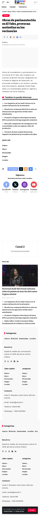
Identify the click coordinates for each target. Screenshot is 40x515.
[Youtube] (34, 187)
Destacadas (23, 339)
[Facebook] (6, 187)
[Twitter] (15, 187)
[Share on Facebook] (7, 37)
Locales (33, 339)
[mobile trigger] (4, 2)
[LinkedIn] (18, 361)
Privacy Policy (8, 511)
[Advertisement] (20, 218)
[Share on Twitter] (10, 37)
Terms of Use (19, 511)
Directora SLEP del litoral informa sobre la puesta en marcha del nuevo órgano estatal (19, 291)
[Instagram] (24, 187)
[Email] (13, 37)
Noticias (14, 339)
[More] (20, 37)
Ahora (6, 15)
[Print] (17, 37)
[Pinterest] (14, 361)
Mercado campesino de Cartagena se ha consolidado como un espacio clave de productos (19, 126)
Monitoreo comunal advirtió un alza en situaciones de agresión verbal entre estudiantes (19, 111)
